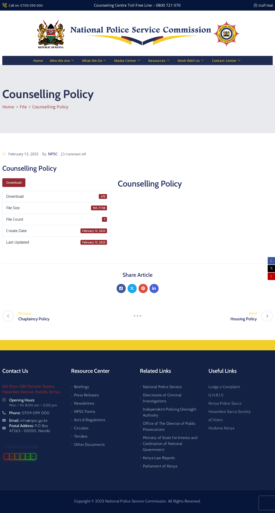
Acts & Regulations (89, 419)
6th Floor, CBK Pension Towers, (28, 386)
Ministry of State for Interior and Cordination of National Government (170, 443)
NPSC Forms (84, 411)
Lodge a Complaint (224, 386)
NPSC (53, 153)
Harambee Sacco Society (229, 411)
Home (38, 60)
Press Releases (86, 395)
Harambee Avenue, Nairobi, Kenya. (31, 392)
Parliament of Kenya (160, 466)
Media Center (127, 60)
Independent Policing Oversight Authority (169, 412)
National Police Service (162, 386)
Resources (158, 60)
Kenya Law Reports (159, 457)
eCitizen (215, 419)
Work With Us (191, 60)
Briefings (81, 386)
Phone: (29, 413)
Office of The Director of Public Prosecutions (169, 426)
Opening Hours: (22, 400)
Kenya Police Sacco (224, 403)
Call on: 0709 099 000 (26, 5)
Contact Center (226, 60)
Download (13, 182)
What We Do (94, 60)
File (23, 107)
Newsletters (84, 403)
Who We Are (62, 60)
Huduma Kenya (221, 428)
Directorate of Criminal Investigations (162, 398)
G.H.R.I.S (215, 395)
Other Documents (89, 444)
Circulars (81, 428)
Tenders (80, 436)
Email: (28, 420)
